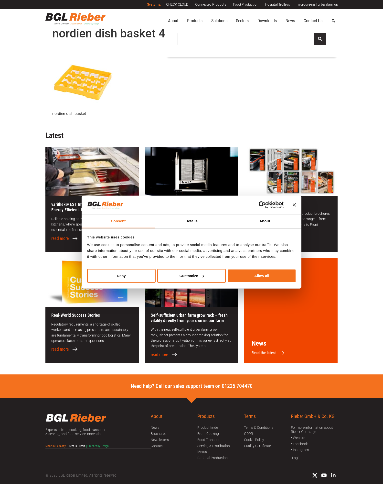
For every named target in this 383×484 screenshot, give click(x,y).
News (290, 20)
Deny (121, 276)
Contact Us (313, 20)
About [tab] (264, 221)
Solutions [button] (219, 20)
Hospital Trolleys (277, 4)
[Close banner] (294, 205)
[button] (333, 21)
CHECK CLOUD (175, 4)
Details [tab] (191, 221)
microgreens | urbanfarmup (317, 4)
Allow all (261, 276)
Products (194, 20)
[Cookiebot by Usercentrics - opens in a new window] (262, 205)
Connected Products (208, 4)
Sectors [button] (242, 20)
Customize (192, 276)
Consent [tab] (118, 221)
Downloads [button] (267, 20)
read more (60, 238)
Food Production (244, 4)
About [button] (173, 20)
